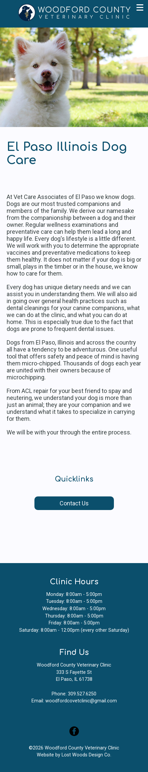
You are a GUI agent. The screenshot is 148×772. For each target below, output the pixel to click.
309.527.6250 (82, 694)
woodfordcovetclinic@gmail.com (81, 701)
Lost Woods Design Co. (86, 755)
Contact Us (74, 503)
